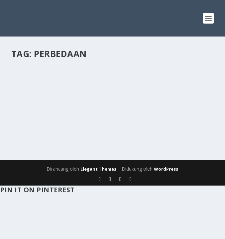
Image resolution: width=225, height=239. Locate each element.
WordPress (166, 169)
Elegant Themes (98, 169)
